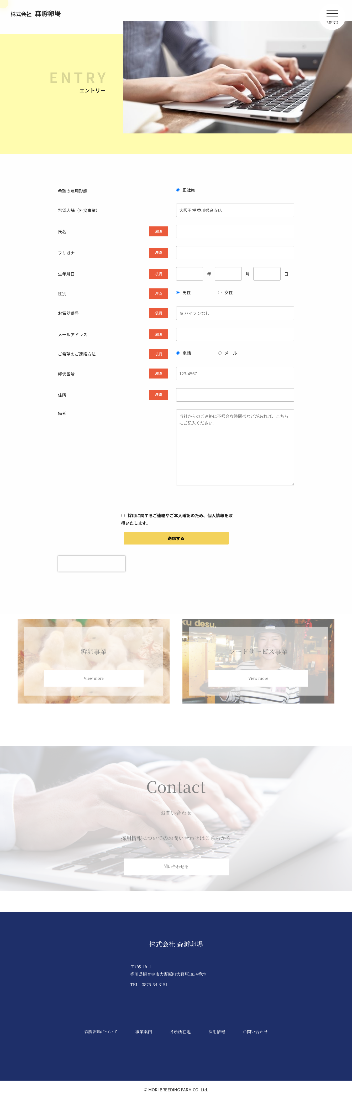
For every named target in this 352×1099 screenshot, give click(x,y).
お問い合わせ (255, 1032)
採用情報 (216, 1032)
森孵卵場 (35, 13)
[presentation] (91, 564)
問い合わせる (176, 873)
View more (94, 684)
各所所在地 (180, 1032)
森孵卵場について (101, 1032)
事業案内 (143, 1032)
